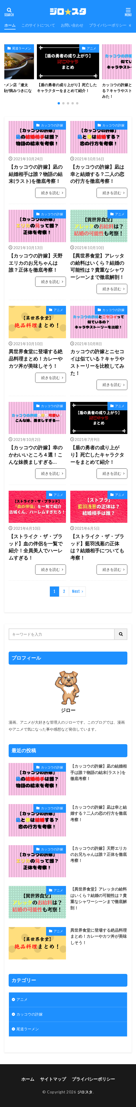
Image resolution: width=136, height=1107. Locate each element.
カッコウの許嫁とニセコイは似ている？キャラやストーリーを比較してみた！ (97, 362)
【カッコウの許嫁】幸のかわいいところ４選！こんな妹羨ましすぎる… (36, 455)
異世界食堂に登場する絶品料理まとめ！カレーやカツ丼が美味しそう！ (36, 359)
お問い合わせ (72, 25)
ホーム (10, 25)
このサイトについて (38, 25)
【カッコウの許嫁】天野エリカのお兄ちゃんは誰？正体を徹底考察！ (36, 263)
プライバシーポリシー (107, 25)
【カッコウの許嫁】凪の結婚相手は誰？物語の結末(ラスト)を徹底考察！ (36, 174)
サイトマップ (53, 1079)
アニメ (91, 48)
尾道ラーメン (21, 48)
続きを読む (50, 192)
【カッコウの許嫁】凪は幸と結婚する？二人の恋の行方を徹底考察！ (97, 174)
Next (76, 591)
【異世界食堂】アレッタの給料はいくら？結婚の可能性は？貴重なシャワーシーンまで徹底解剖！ (97, 266)
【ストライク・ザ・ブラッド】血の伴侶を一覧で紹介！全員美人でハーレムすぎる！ (36, 547)
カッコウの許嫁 (52, 125)
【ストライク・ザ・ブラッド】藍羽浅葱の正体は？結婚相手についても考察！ (97, 547)
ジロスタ (85, 1092)
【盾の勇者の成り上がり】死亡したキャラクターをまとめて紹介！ (67, 87)
